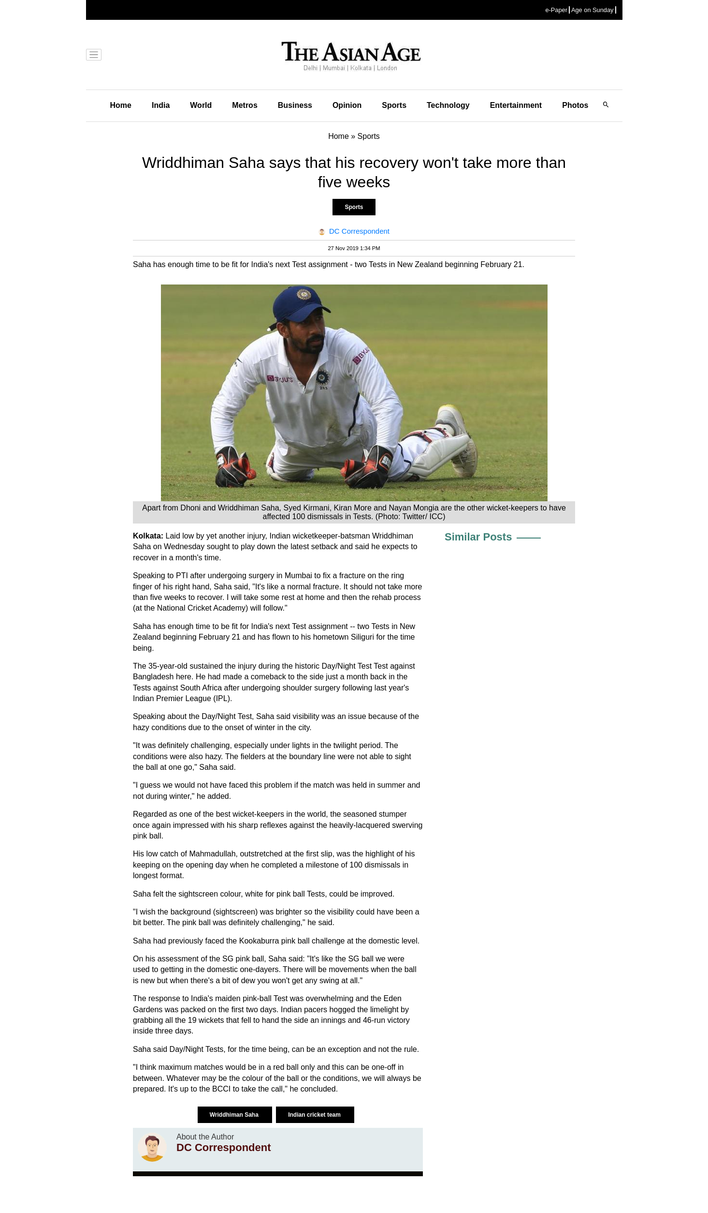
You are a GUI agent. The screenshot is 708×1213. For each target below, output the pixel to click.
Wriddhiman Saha (235, 1114)
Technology (448, 105)
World (201, 105)
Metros (244, 105)
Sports (394, 105)
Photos (575, 105)
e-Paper (556, 10)
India (161, 105)
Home (120, 105)
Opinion (346, 105)
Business (295, 105)
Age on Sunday (592, 10)
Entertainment (516, 105)
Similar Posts (478, 537)
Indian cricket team (315, 1114)
